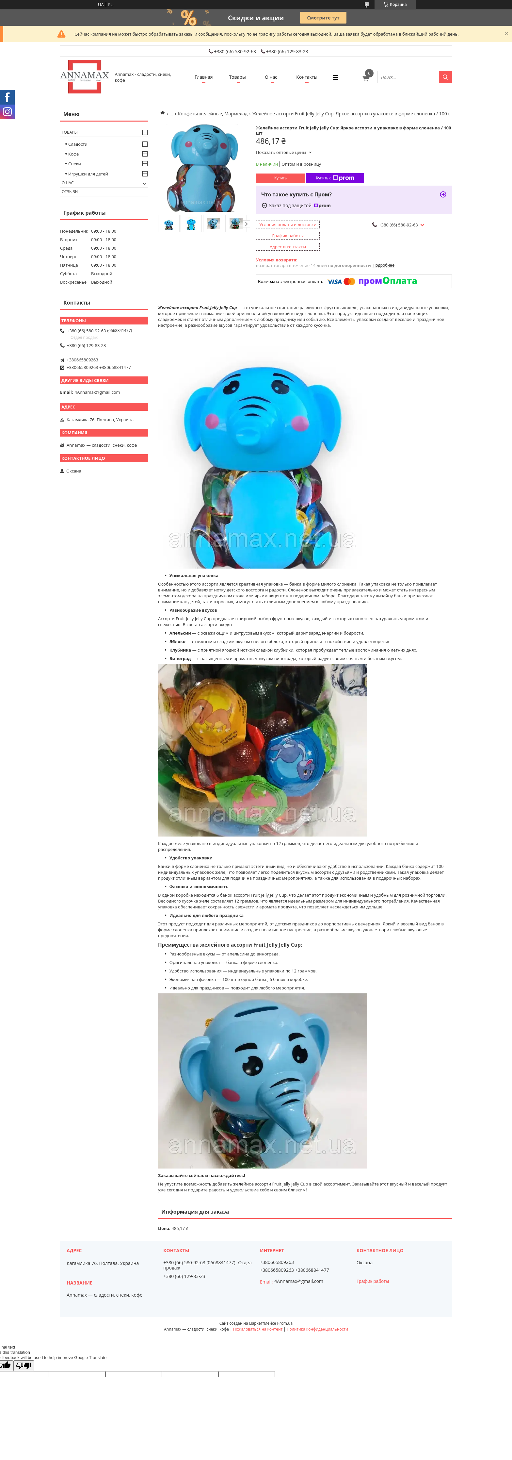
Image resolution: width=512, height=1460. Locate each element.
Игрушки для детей (88, 174)
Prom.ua (285, 1323)
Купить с (335, 178)
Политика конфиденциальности (317, 1329)
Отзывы (70, 191)
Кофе (73, 154)
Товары (237, 77)
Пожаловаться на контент (257, 1329)
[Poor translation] (23, 1365)
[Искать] (445, 77)
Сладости (78, 144)
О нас (271, 77)
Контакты (306, 77)
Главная (204, 77)
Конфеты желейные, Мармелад (213, 113)
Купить (280, 178)
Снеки (74, 164)
